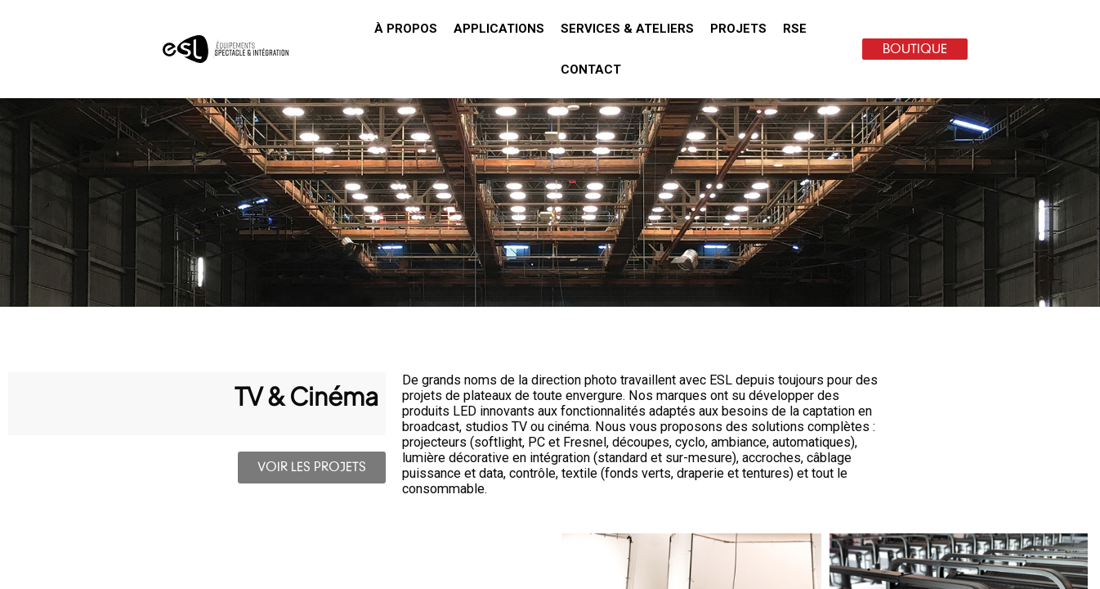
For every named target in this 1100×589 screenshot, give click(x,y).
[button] (405, 28)
